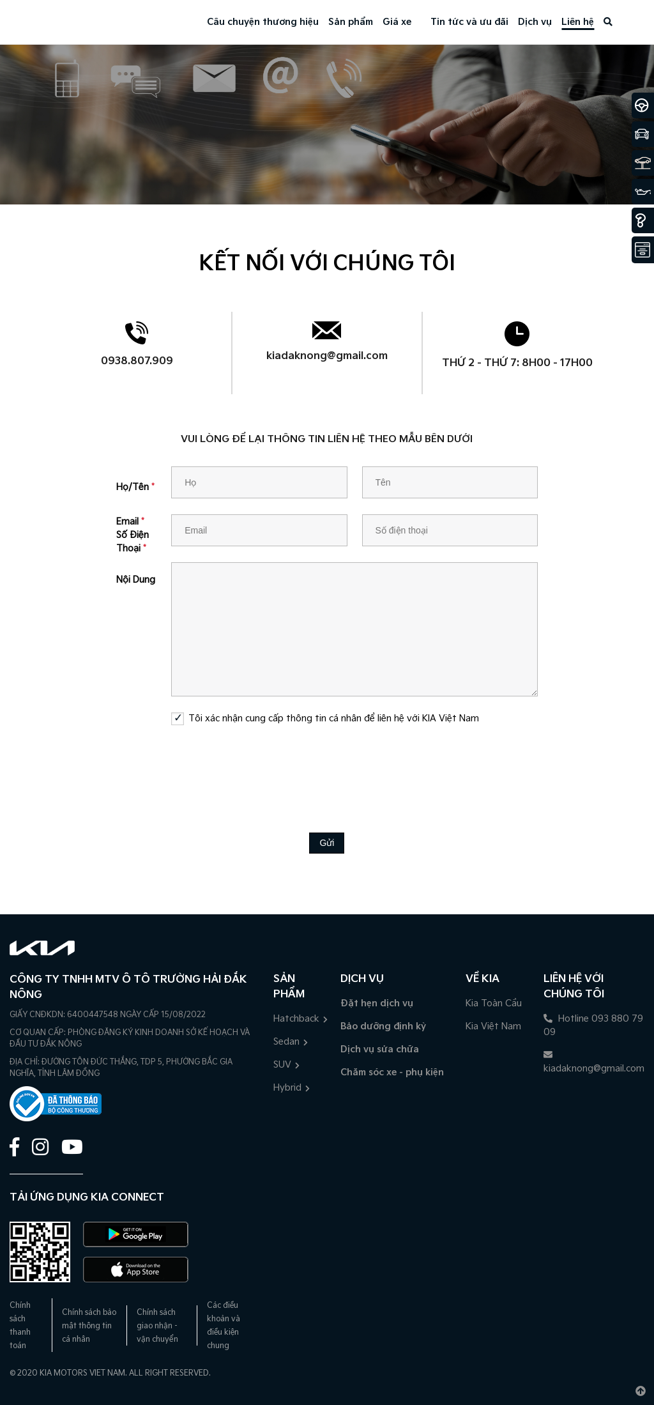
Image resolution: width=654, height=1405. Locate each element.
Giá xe (397, 22)
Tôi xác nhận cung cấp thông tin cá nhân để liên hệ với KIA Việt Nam (333, 718)
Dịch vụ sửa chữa (379, 1049)
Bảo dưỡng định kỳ (383, 1026)
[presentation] (327, 769)
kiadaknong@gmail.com (327, 356)
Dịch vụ (535, 22)
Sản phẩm (350, 22)
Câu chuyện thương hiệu (263, 22)
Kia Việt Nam (493, 1026)
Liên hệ (577, 22)
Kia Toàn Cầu (494, 1003)
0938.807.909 (137, 361)
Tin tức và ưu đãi (469, 22)
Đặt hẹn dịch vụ (376, 1003)
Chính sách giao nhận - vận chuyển (157, 1326)
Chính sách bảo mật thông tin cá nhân (89, 1326)
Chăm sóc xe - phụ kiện (392, 1072)
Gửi (326, 843)
